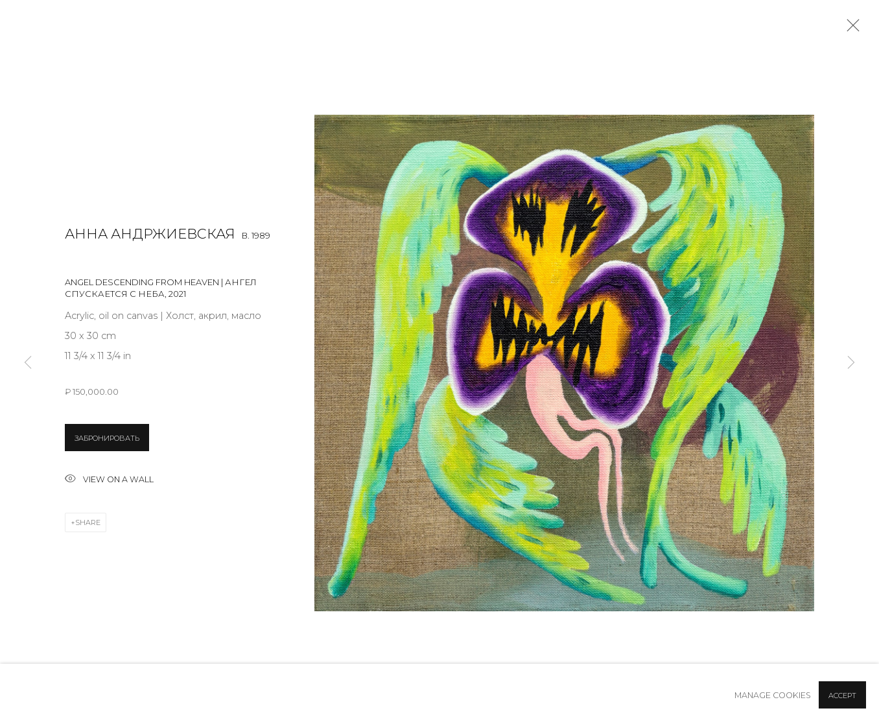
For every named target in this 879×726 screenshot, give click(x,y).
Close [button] (850, 29)
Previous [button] (28, 363)
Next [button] (851, 363)
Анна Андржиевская (150, 234)
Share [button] (87, 522)
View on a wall (109, 480)
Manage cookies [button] (772, 695)
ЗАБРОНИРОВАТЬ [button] (107, 438)
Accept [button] (842, 695)
